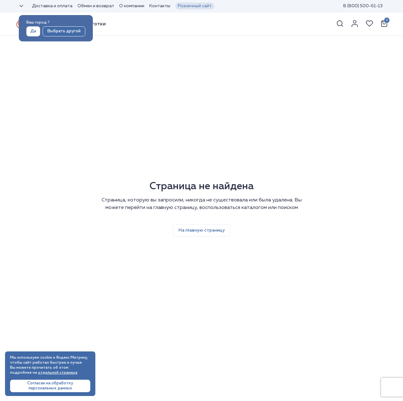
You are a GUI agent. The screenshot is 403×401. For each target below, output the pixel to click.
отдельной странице (57, 373)
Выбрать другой (64, 31)
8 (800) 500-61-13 (363, 6)
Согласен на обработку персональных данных (50, 385)
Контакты (159, 6)
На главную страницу (201, 230)
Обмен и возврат (95, 6)
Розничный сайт (195, 6)
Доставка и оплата (52, 6)
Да (33, 31)
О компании (131, 6)
